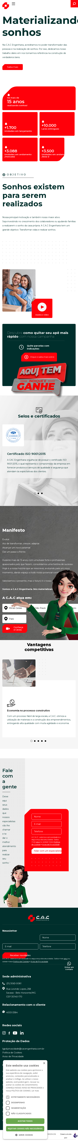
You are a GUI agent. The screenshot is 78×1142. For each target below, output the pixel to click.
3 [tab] (42, 493)
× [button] (44, 1063)
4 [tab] (42, 741)
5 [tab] (45, 741)
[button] (25, 1134)
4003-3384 (12, 1012)
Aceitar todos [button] (25, 1121)
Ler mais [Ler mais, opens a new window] (35, 1090)
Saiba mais (12, 67)
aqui (38, 842)
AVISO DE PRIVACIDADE (32, 1087)
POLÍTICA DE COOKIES (21, 1090)
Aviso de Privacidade (50, 844)
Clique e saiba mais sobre (38, 357)
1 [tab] (35, 493)
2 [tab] (38, 493)
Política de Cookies (21, 961)
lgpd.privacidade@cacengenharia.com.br (23, 1048)
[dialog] (25, 1099)
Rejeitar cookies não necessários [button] (25, 1128)
